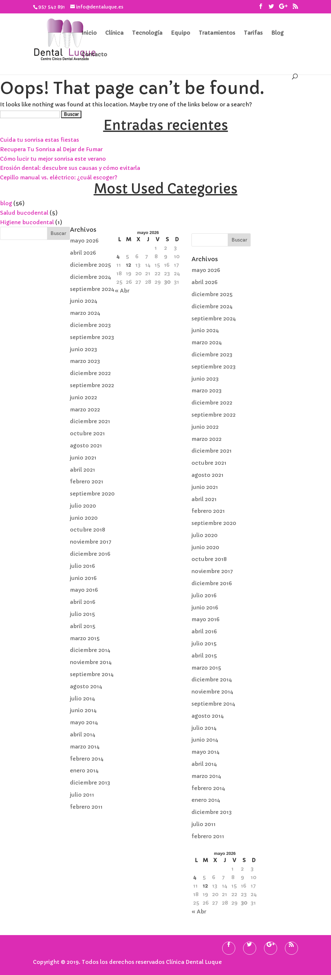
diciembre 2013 (90, 782)
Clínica (114, 33)
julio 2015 (82, 614)
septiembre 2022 (92, 385)
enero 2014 (84, 770)
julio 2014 (82, 698)
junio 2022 (83, 397)
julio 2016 (82, 566)
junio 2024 (83, 301)
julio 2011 (82, 794)
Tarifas (253, 33)
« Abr (122, 290)
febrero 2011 (86, 806)
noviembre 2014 (91, 662)
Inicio (89, 33)
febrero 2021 (86, 481)
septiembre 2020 (92, 493)
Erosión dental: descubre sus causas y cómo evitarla (70, 168)
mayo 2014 (84, 722)
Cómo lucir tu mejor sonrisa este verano (53, 158)
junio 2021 (83, 457)
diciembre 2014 (90, 650)
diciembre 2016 (90, 554)
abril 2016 (82, 602)
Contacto (94, 55)
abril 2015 (82, 626)
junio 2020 (84, 518)
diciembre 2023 (90, 325)
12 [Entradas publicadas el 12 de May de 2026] (128, 265)
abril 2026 (83, 252)
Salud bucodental (24, 212)
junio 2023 (83, 349)
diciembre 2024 (90, 277)
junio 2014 (83, 710)
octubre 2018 (87, 529)
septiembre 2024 (92, 289)
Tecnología (147, 33)
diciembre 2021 (90, 421)
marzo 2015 (85, 638)
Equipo (180, 33)
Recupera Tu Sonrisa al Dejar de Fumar (51, 149)
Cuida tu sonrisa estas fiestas (39, 139)
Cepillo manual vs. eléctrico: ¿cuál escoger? (58, 177)
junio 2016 (83, 578)
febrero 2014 (87, 758)
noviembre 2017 (90, 541)
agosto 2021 (86, 445)
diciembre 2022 (90, 373)
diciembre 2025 (90, 265)
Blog (277, 33)
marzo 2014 (85, 746)
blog (6, 203)
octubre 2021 (87, 433)
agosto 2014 (86, 686)
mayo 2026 (84, 240)
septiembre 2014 (92, 674)
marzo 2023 (85, 361)
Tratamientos (217, 33)
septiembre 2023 (92, 337)
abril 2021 (82, 469)
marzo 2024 (85, 313)
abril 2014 (82, 734)
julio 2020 (83, 505)
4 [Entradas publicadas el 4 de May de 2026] (118, 256)
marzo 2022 (85, 409)
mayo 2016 (84, 590)
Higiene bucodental (27, 222)
